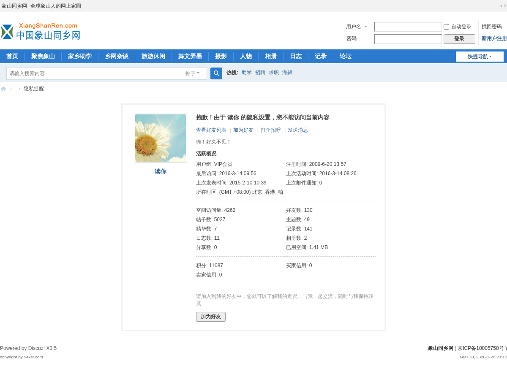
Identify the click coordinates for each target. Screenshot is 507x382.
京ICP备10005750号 (481, 348)
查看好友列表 (211, 130)
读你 (160, 171)
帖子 (190, 73)
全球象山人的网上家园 (55, 6)
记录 (321, 56)
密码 (351, 38)
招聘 (260, 73)
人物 (246, 56)
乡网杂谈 (116, 56)
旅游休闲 (153, 56)
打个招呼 (271, 130)
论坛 (346, 56)
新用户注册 (494, 38)
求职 (274, 73)
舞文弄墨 (190, 56)
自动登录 (458, 27)
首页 (12, 56)
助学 (247, 73)
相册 (271, 56)
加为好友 (243, 130)
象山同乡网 (14, 6)
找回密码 (492, 27)
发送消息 (298, 130)
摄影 (221, 56)
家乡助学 (80, 56)
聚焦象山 (43, 56)
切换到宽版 (503, 6)
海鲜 (287, 73)
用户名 (353, 27)
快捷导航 (478, 57)
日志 (296, 56)
